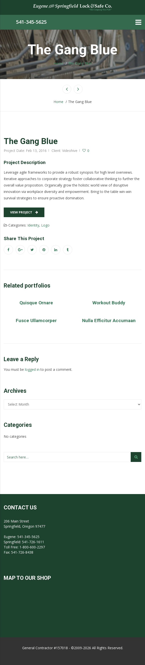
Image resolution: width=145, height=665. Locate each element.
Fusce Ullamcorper (36, 320)
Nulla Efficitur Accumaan (109, 320)
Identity (33, 225)
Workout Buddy (108, 303)
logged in (32, 369)
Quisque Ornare (36, 303)
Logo (45, 225)
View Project (24, 212)
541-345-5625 (31, 22)
